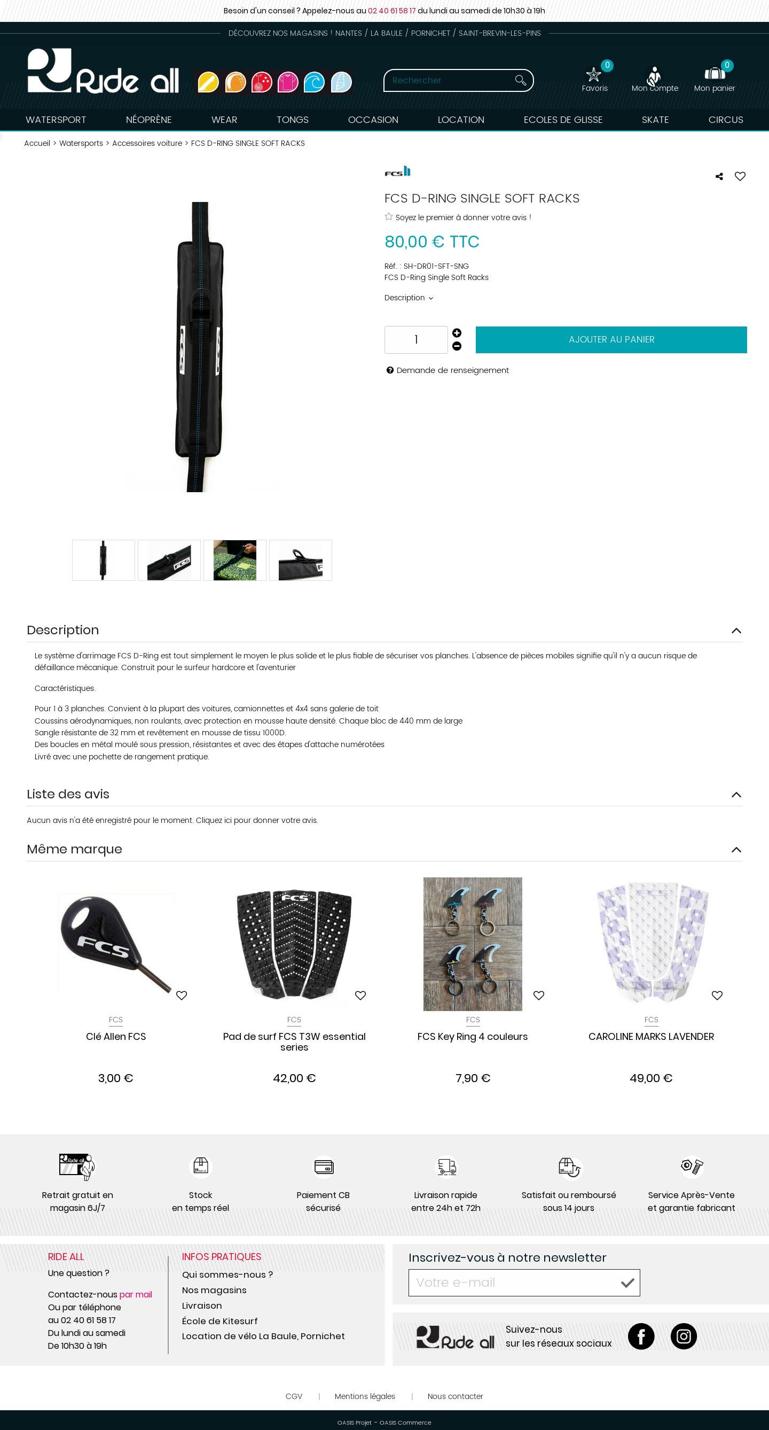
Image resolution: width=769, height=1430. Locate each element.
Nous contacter (455, 1396)
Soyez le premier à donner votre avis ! (458, 217)
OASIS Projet (355, 1423)
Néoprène (149, 120)
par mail (136, 1294)
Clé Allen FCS (116, 1037)
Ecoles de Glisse (563, 120)
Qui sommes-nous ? (227, 1274)
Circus (726, 120)
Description (405, 298)
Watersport (56, 120)
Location (461, 120)
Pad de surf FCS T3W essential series (294, 1042)
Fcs (116, 1020)
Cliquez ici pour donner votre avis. (257, 820)
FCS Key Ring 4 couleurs (473, 1037)
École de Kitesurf (220, 1321)
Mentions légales (365, 1396)
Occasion (373, 120)
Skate (655, 120)
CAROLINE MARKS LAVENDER (651, 1037)
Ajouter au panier (612, 339)
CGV (294, 1396)
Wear (224, 120)
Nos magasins (214, 1290)
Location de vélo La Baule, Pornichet (263, 1336)
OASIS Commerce (405, 1423)
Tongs (293, 120)
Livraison (202, 1305)
